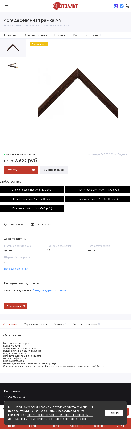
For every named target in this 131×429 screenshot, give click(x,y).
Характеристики (36, 35)
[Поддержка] (127, 6)
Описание (11, 35)
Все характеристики (16, 268)
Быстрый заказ (53, 169)
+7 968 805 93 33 (14, 396)
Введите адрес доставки (49, 290)
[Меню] (6, 6)
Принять (114, 412)
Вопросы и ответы (87, 35)
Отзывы (60, 35)
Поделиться (16, 306)
